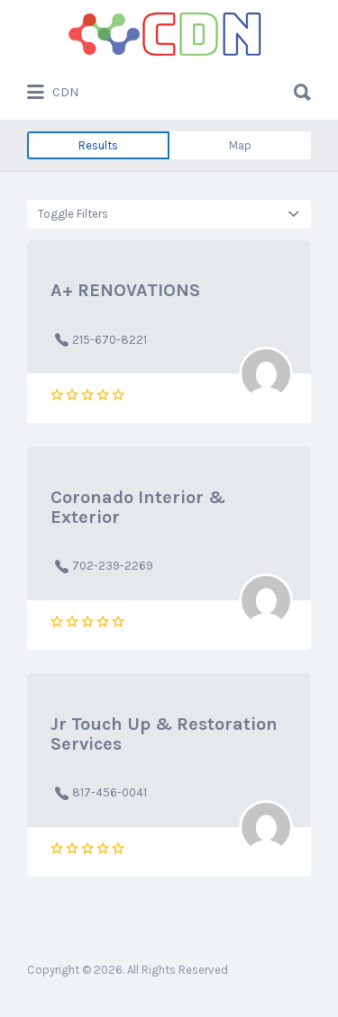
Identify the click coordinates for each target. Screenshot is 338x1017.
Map (240, 145)
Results (98, 145)
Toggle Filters (73, 213)
